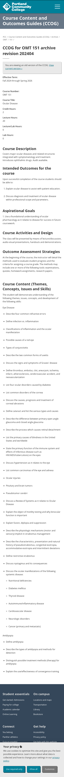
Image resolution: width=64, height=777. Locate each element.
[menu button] (57, 7)
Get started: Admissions (13, 700)
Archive (54, 37)
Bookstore (38, 714)
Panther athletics (10, 737)
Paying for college (11, 704)
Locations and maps (42, 700)
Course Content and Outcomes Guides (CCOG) (31, 20)
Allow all (33, 769)
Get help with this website (45, 741)
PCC (4, 37)
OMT (5, 39)
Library (36, 709)
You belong (8, 732)
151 (11, 39)
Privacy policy (39, 737)
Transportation (40, 704)
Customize (49, 769)
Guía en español (10, 741)
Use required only (14, 769)
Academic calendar (11, 709)
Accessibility (38, 732)
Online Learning (10, 714)
